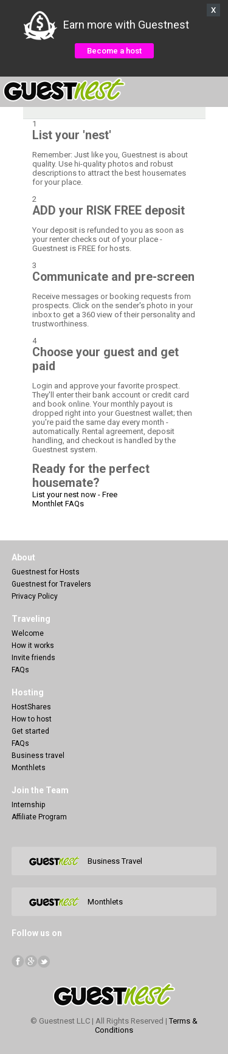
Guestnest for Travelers (51, 584)
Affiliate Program (39, 817)
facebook (18, 961)
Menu (212, 90)
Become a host (114, 50)
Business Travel (115, 861)
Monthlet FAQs (58, 503)
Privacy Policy (35, 596)
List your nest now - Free (74, 494)
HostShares (31, 707)
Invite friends (33, 657)
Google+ (30, 961)
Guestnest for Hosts (46, 572)
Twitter (43, 961)
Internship (28, 805)
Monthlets (29, 767)
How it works (33, 645)
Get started (30, 731)
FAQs (20, 670)
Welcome (28, 633)
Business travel (38, 755)
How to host (32, 719)
